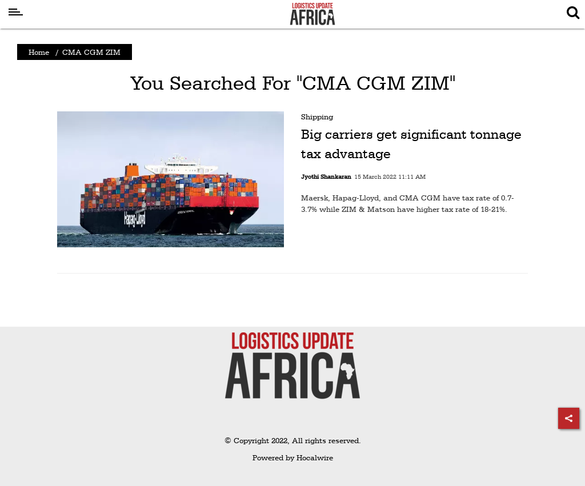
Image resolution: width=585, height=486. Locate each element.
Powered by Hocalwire (293, 457)
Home (39, 52)
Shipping (317, 116)
